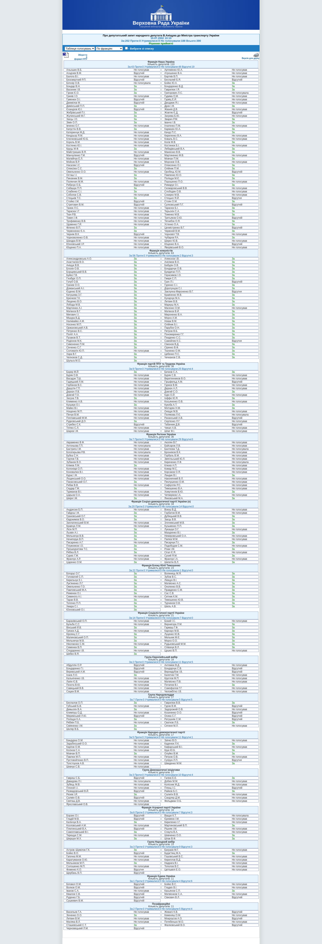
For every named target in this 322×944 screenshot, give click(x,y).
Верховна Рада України (161, 23)
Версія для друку (250, 57)
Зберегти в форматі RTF (75, 56)
